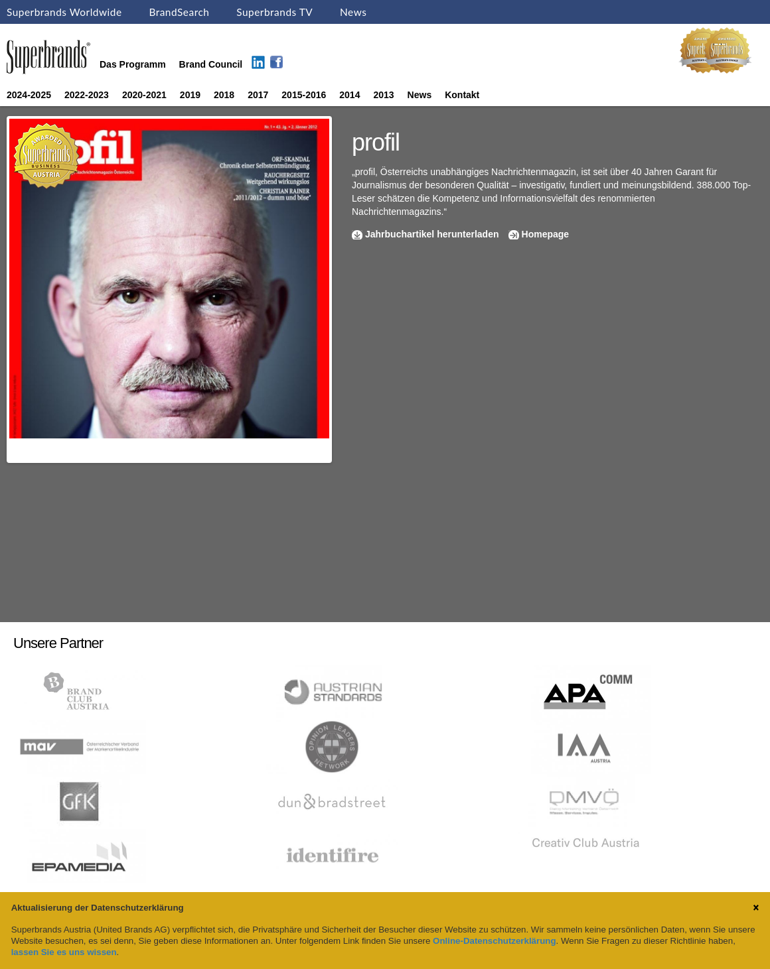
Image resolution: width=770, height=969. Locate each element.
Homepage (546, 234)
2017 (258, 95)
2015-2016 (303, 95)
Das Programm (133, 64)
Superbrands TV (274, 12)
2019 (190, 95)
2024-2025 (29, 95)
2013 (383, 95)
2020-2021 (144, 95)
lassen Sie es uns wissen (64, 952)
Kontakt (462, 95)
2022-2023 (86, 95)
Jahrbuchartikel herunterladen (432, 234)
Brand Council (211, 64)
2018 (224, 95)
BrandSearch (179, 12)
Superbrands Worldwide (64, 12)
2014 (349, 95)
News (353, 12)
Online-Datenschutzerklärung (494, 941)
